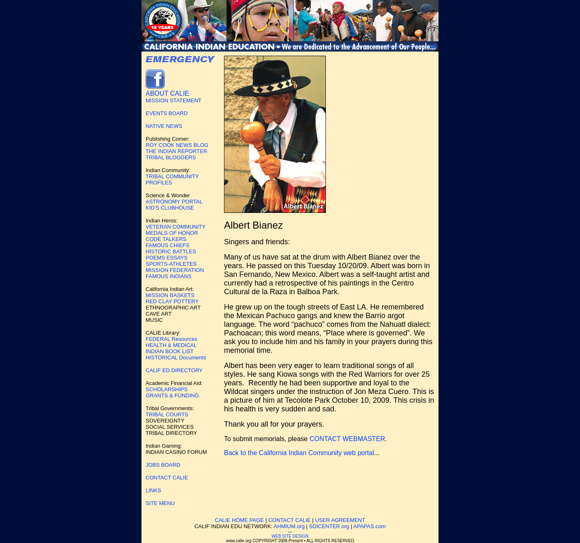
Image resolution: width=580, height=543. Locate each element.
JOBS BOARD (163, 465)
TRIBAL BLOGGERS (171, 157)
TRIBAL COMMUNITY (172, 176)
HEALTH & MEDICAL (171, 345)
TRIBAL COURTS (167, 414)
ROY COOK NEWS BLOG (177, 145)
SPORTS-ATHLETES (171, 264)
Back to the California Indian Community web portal (299, 452)
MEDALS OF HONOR (172, 233)
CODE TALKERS (166, 239)
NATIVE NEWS (164, 126)
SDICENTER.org (329, 526)
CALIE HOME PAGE (239, 520)
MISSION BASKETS (170, 295)
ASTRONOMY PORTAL (174, 201)
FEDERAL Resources (171, 339)
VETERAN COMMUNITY (175, 227)
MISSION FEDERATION (175, 270)
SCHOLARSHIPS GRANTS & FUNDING (172, 392)
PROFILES (159, 182)
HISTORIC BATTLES (171, 251)
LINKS (153, 490)
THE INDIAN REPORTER (176, 151)
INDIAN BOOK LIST (169, 351)
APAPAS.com (370, 526)
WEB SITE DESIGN (290, 536)
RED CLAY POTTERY (172, 301)
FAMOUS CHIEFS (167, 245)
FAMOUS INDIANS (168, 276)
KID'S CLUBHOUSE (170, 208)
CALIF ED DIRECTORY (174, 370)
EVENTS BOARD (167, 113)
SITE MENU (160, 503)
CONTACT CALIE (167, 478)
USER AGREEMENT (340, 520)
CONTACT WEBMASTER (347, 438)
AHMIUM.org (288, 526)
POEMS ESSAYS (167, 258)
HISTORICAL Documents (176, 357)
